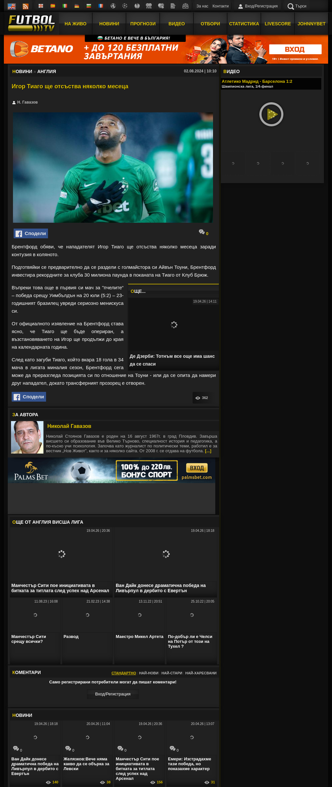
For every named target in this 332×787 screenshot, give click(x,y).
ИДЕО (231, 71)
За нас (202, 6)
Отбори (210, 23)
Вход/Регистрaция (112, 694)
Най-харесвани (201, 673)
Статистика (244, 23)
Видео (177, 23)
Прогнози (143, 23)
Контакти (221, 6)
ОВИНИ (22, 715)
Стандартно (124, 673)
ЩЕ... (138, 291)
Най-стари (171, 673)
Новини (109, 23)
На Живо (75, 23)
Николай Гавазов (69, 426)
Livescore (278, 23)
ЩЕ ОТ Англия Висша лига (47, 522)
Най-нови (149, 673)
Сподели (31, 234)
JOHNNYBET (312, 23)
